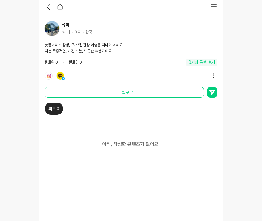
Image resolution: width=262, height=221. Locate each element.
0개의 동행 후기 (202, 62)
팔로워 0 (51, 62)
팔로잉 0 (75, 62)
